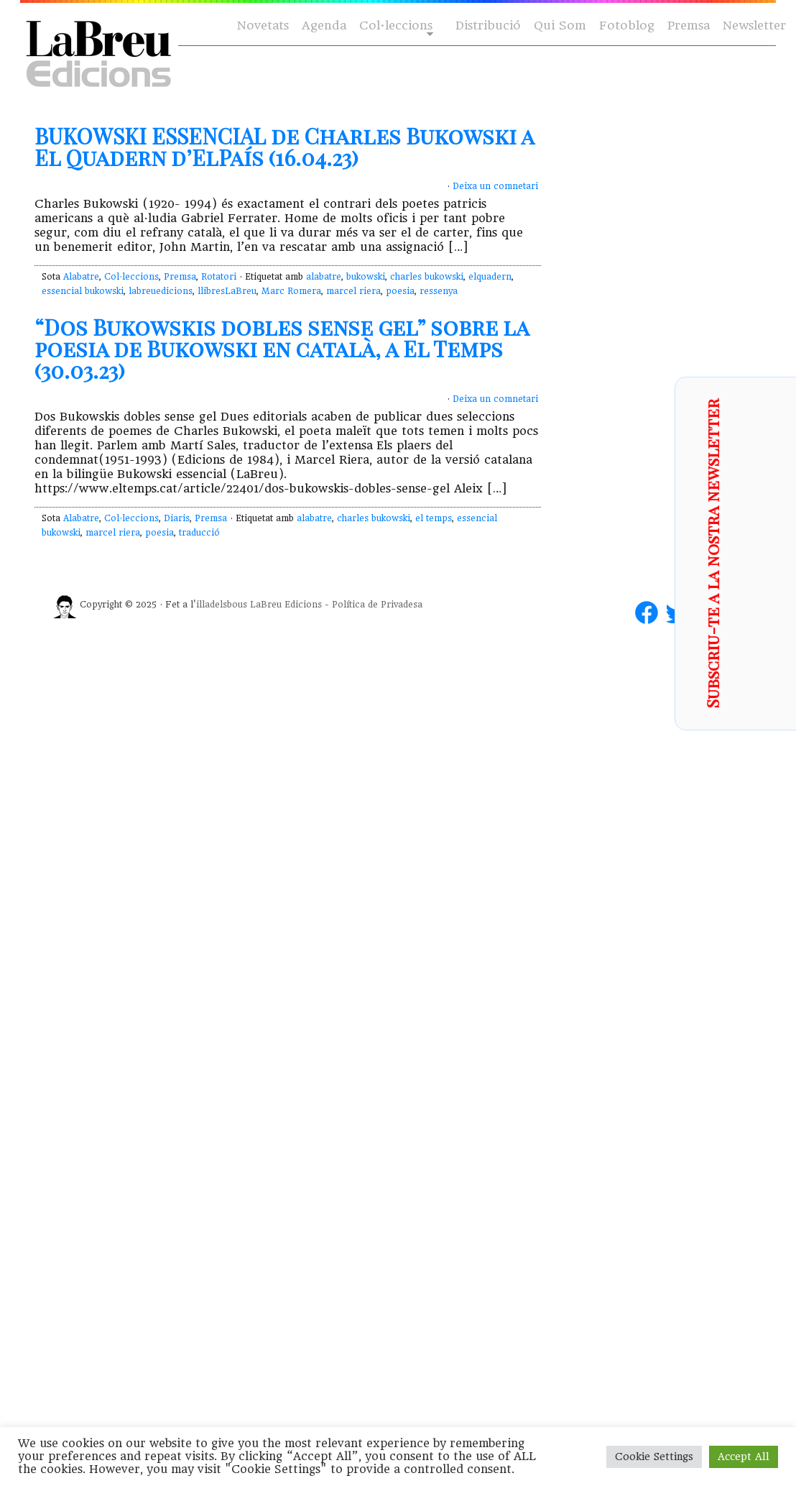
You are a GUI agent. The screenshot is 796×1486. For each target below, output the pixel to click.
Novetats (263, 25)
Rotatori (218, 277)
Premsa (688, 25)
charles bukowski (426, 277)
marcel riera (353, 291)
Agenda (324, 25)
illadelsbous (221, 605)
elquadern (490, 277)
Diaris (177, 518)
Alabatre (81, 277)
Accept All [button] (743, 1456)
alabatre (323, 277)
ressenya (439, 291)
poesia (400, 291)
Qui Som (560, 25)
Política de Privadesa (377, 605)
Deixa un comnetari (495, 186)
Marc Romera (291, 291)
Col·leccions (394, 26)
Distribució (488, 25)
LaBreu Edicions (286, 605)
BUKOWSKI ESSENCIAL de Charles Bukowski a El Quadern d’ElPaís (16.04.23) (284, 146)
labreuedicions (161, 291)
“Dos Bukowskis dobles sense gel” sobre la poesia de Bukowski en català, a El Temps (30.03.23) (281, 349)
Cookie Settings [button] (654, 1456)
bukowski (365, 277)
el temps (433, 518)
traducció (199, 533)
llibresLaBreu (227, 291)
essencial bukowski (83, 291)
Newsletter (754, 25)
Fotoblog (626, 25)
